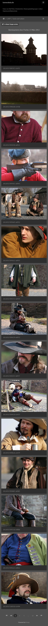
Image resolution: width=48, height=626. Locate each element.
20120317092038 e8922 (11, 145)
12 (32, 615)
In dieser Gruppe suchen (10, 24)
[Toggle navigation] (43, 2)
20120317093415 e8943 (11, 184)
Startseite (4, 18)
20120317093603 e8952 (11, 222)
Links (40, 9)
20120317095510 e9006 (11, 530)
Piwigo (28, 622)
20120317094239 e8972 (11, 337)
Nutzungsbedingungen (31, 9)
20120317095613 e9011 (11, 568)
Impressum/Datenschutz (10, 11)
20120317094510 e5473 (11, 414)
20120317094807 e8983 (11, 491)
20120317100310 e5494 (11, 606)
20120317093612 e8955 (11, 260)
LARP (9, 19)
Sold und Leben (18, 19)
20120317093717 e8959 (11, 299)
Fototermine (19, 9)
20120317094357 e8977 (11, 376)
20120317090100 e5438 (11, 107)
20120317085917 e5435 (11, 68)
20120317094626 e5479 (11, 453)
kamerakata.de (8, 2)
